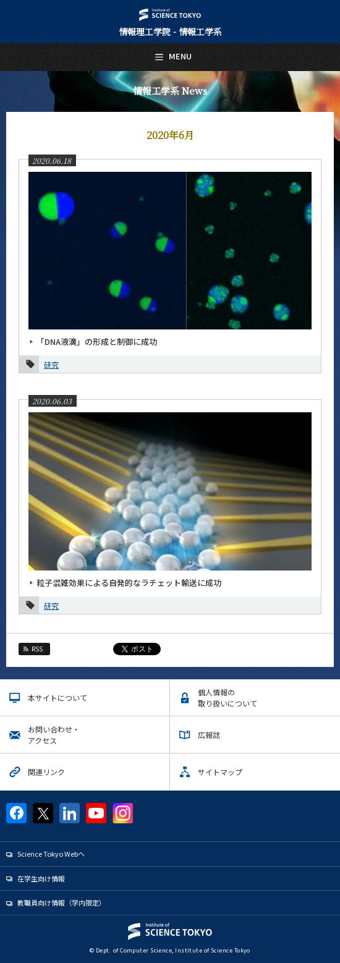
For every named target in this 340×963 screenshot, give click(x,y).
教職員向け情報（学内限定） (61, 902)
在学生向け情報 (41, 878)
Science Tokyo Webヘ (51, 854)
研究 (51, 364)
